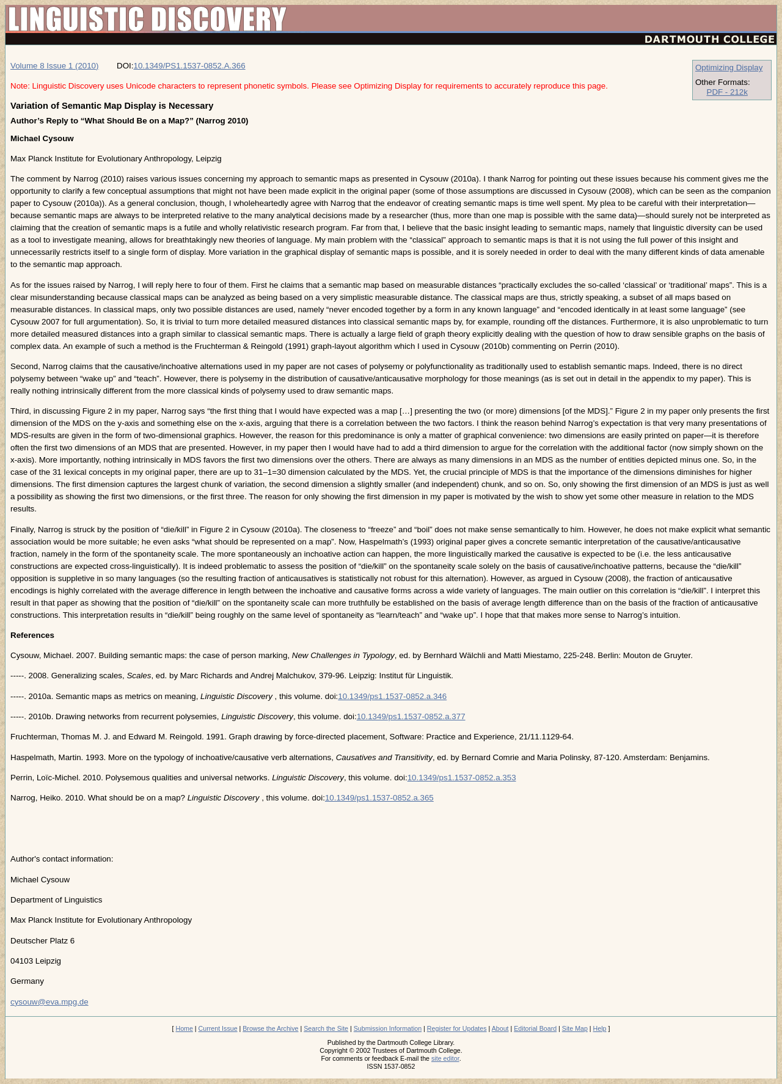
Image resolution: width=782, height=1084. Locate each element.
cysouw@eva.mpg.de (49, 1001)
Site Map (575, 1028)
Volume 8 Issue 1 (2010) (54, 65)
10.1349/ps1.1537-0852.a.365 (379, 797)
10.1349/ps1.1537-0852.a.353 (461, 777)
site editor (445, 1058)
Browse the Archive (270, 1028)
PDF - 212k (727, 92)
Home (183, 1028)
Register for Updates (457, 1028)
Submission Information (388, 1028)
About (500, 1028)
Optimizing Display (728, 67)
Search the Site (326, 1028)
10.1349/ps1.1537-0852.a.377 (411, 716)
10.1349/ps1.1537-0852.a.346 (392, 696)
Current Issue (218, 1028)
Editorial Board (535, 1028)
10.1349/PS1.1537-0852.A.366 (190, 65)
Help (600, 1028)
